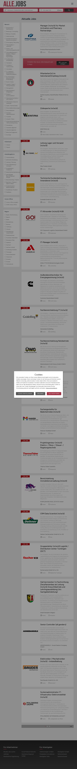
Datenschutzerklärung (51, 388)
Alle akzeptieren (54, 393)
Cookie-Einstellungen (25, 393)
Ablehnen (40, 393)
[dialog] (38, 384)
